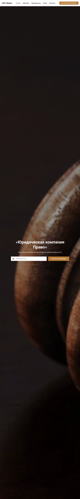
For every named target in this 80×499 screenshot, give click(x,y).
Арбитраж (26, 3)
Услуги (45, 3)
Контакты (52, 3)
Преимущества (36, 3)
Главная (18, 3)
